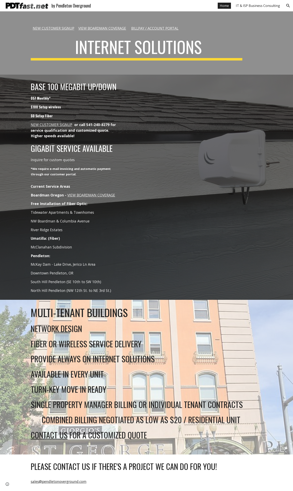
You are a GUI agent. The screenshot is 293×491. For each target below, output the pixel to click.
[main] (136, 28)
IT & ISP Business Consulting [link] (258, 5)
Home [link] (224, 5)
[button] (288, 6)
